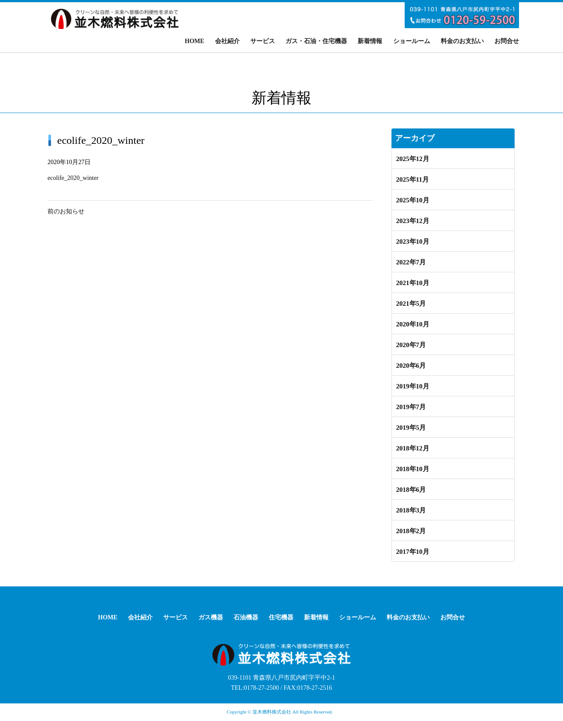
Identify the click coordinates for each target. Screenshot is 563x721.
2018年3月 (411, 510)
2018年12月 (412, 448)
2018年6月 (411, 489)
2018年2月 (411, 530)
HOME (194, 41)
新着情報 (370, 41)
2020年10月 (412, 324)
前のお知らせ (66, 211)
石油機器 (246, 617)
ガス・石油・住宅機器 (316, 41)
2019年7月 (411, 406)
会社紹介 (227, 41)
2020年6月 (411, 365)
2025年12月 (412, 158)
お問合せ (506, 41)
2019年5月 (411, 427)
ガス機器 (210, 617)
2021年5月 (411, 303)
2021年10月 (412, 282)
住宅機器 (281, 617)
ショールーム (411, 41)
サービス (262, 41)
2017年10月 (412, 551)
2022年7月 (411, 262)
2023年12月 (412, 220)
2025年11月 (412, 179)
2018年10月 (412, 468)
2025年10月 (412, 200)
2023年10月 (412, 241)
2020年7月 (411, 344)
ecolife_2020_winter (73, 178)
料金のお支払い (462, 41)
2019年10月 (412, 386)
